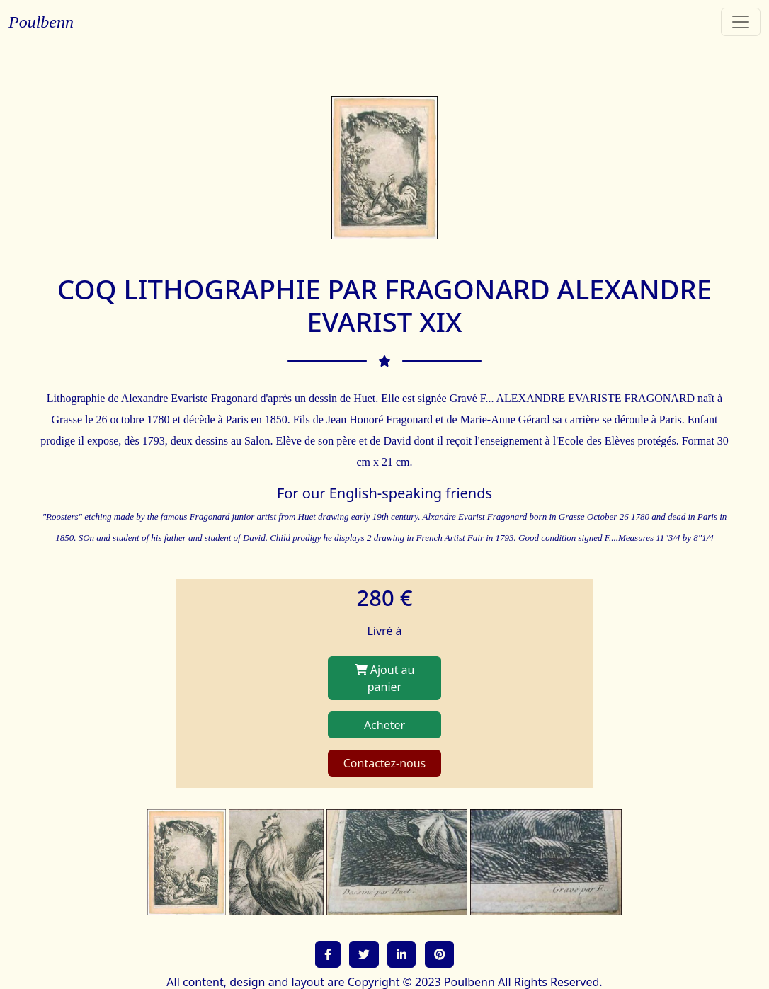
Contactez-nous (384, 763)
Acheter (384, 725)
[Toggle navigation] (741, 22)
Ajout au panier (385, 678)
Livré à (384, 631)
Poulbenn (41, 22)
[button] (328, 954)
